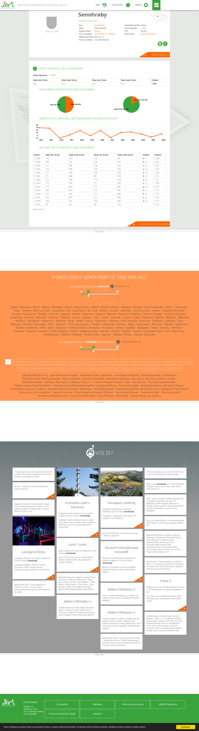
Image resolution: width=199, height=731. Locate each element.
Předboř (96, 324)
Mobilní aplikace (168, 704)
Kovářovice (16, 317)
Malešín (159, 317)
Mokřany (61, 321)
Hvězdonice (29, 314)
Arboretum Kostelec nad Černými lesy (137, 389)
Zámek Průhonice (62, 392)
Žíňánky (117, 334)
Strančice (61, 327)
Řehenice (157, 324)
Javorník (54, 314)
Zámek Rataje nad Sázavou (145, 395)
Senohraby (92, 14)
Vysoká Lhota (91, 334)
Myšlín (80, 321)
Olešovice (157, 321)
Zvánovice (149, 334)
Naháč (89, 321)
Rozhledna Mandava (118, 378)
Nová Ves (144, 321)
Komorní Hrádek (152, 314)
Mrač (71, 321)
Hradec (156, 310)
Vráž (166, 331)
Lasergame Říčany (106, 385)
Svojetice (130, 327)
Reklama (97, 704)
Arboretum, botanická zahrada (144, 361)
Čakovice (126, 307)
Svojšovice (143, 327)
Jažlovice (65, 314)
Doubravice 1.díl (61, 310)
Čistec (16, 310)
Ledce (105, 317)
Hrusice (16, 314)
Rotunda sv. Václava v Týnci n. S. (74, 382)
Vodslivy (126, 331)
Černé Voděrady (153, 307)
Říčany (97, 31)
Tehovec (164, 327)
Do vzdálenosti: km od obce (89, 286)
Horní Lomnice (141, 310)
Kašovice (100, 314)
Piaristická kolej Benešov (161, 382)
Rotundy (60, 368)
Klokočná (123, 314)
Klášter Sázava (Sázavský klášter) (32, 385)
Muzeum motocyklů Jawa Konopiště (73, 385)
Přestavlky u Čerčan (114, 324)
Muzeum (139, 368)
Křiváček (65, 317)
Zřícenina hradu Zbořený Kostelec (41, 378)
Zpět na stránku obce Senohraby (154, 224)
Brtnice (105, 307)
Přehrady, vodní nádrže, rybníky (112, 361)
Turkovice (18, 331)
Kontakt (97, 713)
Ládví (97, 317)
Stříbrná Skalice (77, 327)
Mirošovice (33, 321)
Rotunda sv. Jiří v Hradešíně (34, 392)
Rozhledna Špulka (151, 385)
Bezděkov (57, 307)
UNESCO (57, 361)
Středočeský (100, 25)
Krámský (41, 317)
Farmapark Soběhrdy (127, 375)
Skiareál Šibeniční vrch (35, 375)
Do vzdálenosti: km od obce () (86, 341)
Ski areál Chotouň (173, 385)
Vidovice (104, 331)
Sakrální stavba (174, 368)
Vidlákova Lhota (89, 331)
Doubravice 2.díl (81, 310)
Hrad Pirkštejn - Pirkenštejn (112, 395)
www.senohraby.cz (148, 34)
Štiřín (51, 327)
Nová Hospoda (129, 321)
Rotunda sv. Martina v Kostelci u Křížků (154, 378)
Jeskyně (72, 368)
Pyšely (131, 324)
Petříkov (27, 324)
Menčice (171, 317)
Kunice (76, 317)
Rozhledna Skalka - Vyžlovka (38, 382)
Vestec (74, 331)
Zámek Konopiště (129, 385)
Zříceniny (22, 368)
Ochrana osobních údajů (62, 713)
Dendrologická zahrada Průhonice (94, 392)
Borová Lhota (81, 307)
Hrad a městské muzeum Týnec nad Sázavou (120, 382)
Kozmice (29, 317)
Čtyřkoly (26, 310)
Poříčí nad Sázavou (78, 324)
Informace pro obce (133, 704)
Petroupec (40, 324)
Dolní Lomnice (41, 310)
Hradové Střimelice (173, 310)
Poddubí (61, 324)
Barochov (25, 307)
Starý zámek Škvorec (127, 392)
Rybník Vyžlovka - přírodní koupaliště (83, 378)
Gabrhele (126, 310)
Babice (14, 307)
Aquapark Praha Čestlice (175, 389)
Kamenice (87, 314)
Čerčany (137, 307)
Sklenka (19, 327)
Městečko (183, 317)
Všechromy (177, 331)
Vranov (137, 331)
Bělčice (46, 307)
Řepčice (168, 324)
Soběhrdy (32, 327)
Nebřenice (101, 321)
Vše (8, 361)
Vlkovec (115, 331)
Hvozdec (42, 314)
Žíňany (128, 334)
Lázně (83, 368)
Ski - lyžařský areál (74, 361)
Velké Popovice (59, 331)
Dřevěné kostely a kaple (41, 368)
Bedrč (36, 307)
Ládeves (86, 317)
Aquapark (44, 361)
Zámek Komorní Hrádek (64, 375)
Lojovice (127, 317)
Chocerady (181, 307)
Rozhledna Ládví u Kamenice (96, 375)
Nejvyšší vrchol (96, 368)
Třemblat (176, 327)
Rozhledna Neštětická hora (53, 395)
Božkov (95, 307)
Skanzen (90, 361)
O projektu (62, 704)
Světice (119, 327)
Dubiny (104, 310)
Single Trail (125, 368)
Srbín (43, 327)
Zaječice (106, 334)
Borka (68, 307)
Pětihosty (15, 324)
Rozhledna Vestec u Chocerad (158, 375)
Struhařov (94, 327)
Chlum (168, 307)
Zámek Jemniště (170, 392)
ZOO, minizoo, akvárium (24, 361)
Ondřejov (170, 321)
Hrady (179, 361)
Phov (51, 324)
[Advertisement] (99, 251)
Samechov (181, 324)
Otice (180, 321)
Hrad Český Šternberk (82, 395)
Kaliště (76, 314)
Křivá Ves (53, 317)
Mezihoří (21, 321)
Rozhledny (167, 361)
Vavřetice (44, 331)
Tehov (154, 327)
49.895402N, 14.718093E (105, 34)
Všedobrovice (51, 334)
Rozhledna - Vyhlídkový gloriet (97, 389)
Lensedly (116, 317)
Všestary (77, 334)
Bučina (115, 307)
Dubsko (114, 310)
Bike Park (112, 368)
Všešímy (65, 334)
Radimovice (143, 324)
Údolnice (31, 331)
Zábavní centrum (155, 368)
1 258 (143, 28)
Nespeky (114, 321)
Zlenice (138, 334)
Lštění (137, 317)
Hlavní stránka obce (160, 54)
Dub (95, 310)
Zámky (190, 361)
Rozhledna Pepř (150, 392)
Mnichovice (48, 321)
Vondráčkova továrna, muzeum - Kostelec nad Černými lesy (44, 389)
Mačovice (148, 317)
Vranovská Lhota (152, 331)
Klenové (111, 314)
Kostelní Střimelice (175, 314)
